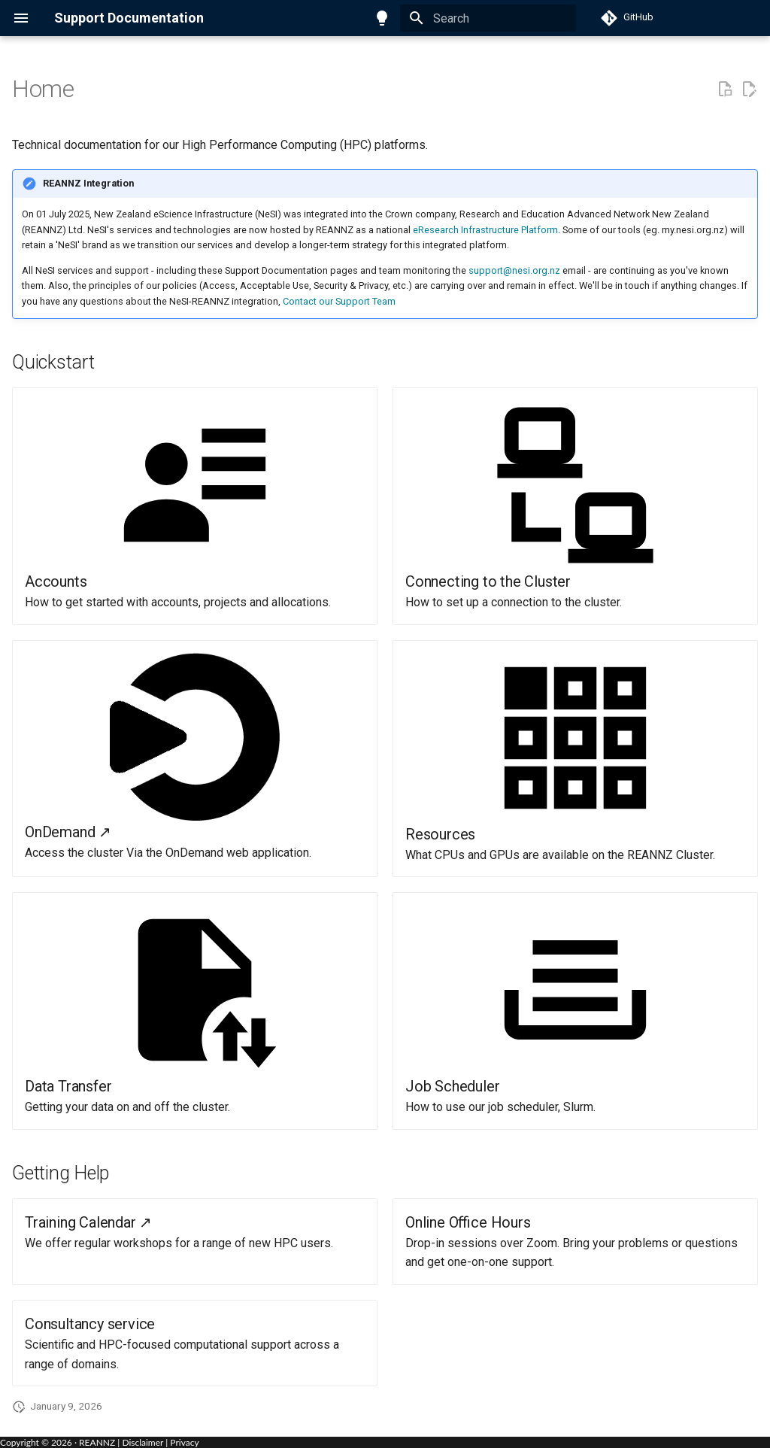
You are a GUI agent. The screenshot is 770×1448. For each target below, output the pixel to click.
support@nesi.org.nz (514, 270)
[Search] (488, 18)
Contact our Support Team (339, 301)
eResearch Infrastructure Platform (485, 229)
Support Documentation (129, 18)
